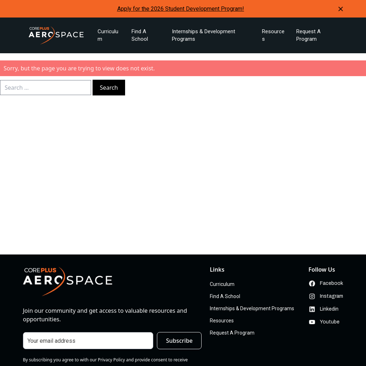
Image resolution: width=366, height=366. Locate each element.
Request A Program (308, 35)
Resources (273, 35)
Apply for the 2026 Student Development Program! (180, 8)
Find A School (140, 35)
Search (109, 88)
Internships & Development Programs (203, 35)
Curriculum (108, 35)
